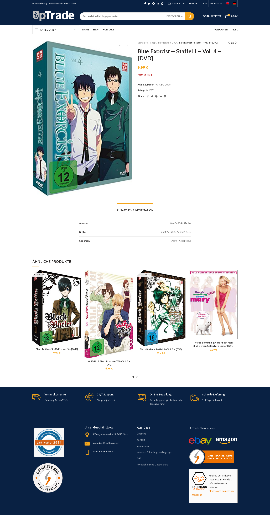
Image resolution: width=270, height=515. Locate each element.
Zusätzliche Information (135, 210)
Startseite (143, 42)
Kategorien (173, 16)
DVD (174, 42)
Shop (153, 42)
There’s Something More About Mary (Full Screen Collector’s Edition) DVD (213, 344)
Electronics (163, 42)
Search (189, 16)
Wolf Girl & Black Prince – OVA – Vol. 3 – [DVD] (109, 363)
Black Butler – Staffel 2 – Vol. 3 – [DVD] (161, 349)
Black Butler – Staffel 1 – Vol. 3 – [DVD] (57, 349)
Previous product (229, 42)
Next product (236, 42)
